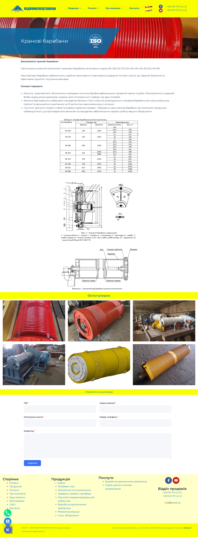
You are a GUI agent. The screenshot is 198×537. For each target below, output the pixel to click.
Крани (61, 483)
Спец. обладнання (68, 515)
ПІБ (26, 403)
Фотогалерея (16, 501)
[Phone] (7, 513)
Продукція (15, 486)
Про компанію (17, 493)
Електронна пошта (34, 417)
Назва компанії (108, 403)
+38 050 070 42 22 (172, 496)
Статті (12, 504)
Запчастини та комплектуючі (74, 490)
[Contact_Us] (7, 521)
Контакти (14, 508)
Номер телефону (109, 417)
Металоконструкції (68, 511)
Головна (13, 483)
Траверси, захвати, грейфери (74, 493)
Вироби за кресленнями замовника (126, 481)
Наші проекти (17, 497)
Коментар (29, 431)
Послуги (14, 490)
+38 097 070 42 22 (172, 492)
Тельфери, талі (66, 486)
